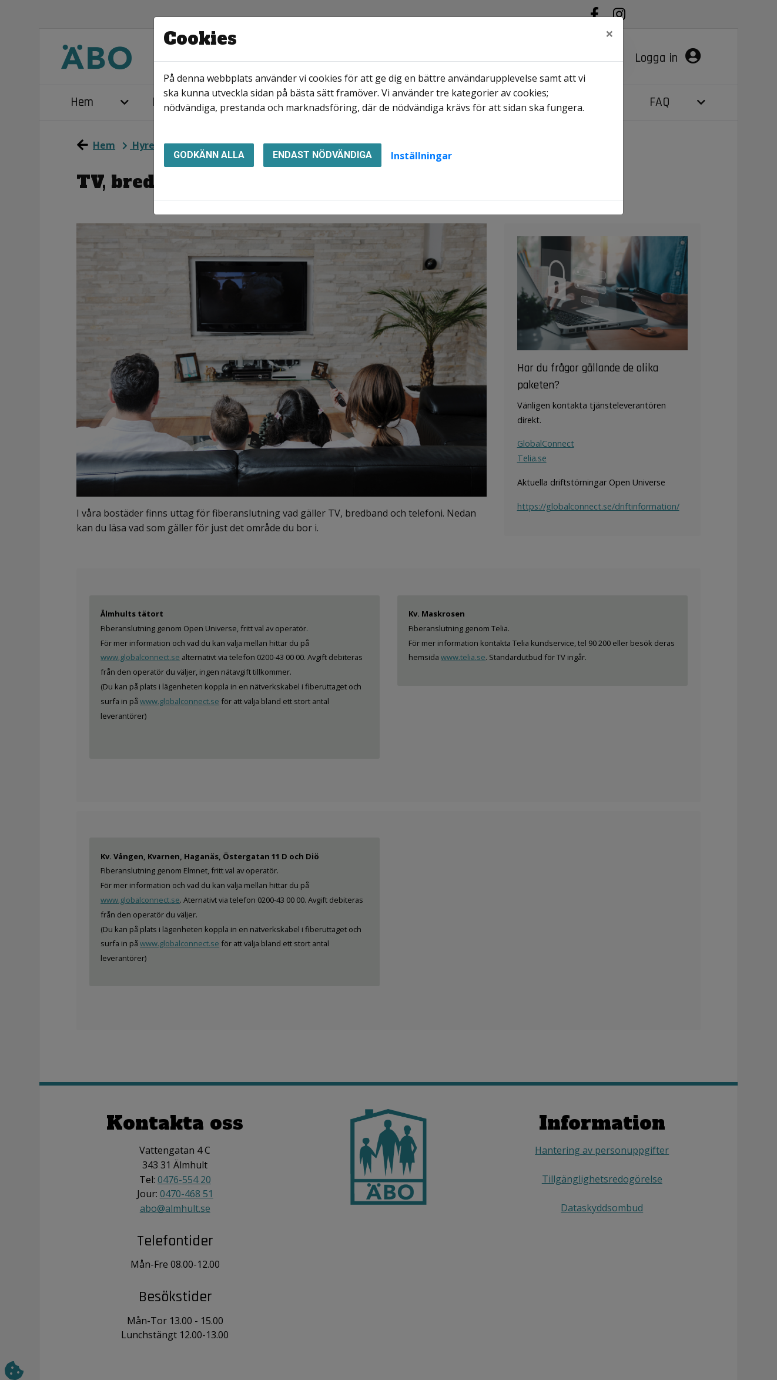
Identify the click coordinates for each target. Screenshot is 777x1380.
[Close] (609, 33)
